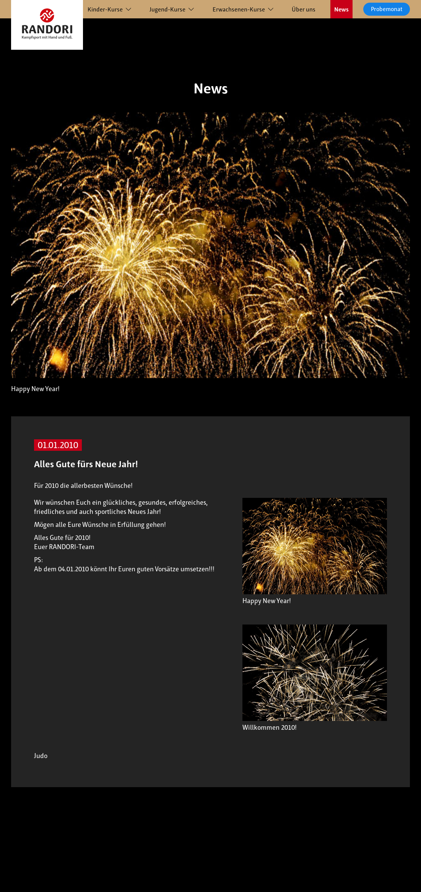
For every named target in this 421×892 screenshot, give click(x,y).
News (341, 9)
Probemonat (386, 9)
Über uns (303, 9)
